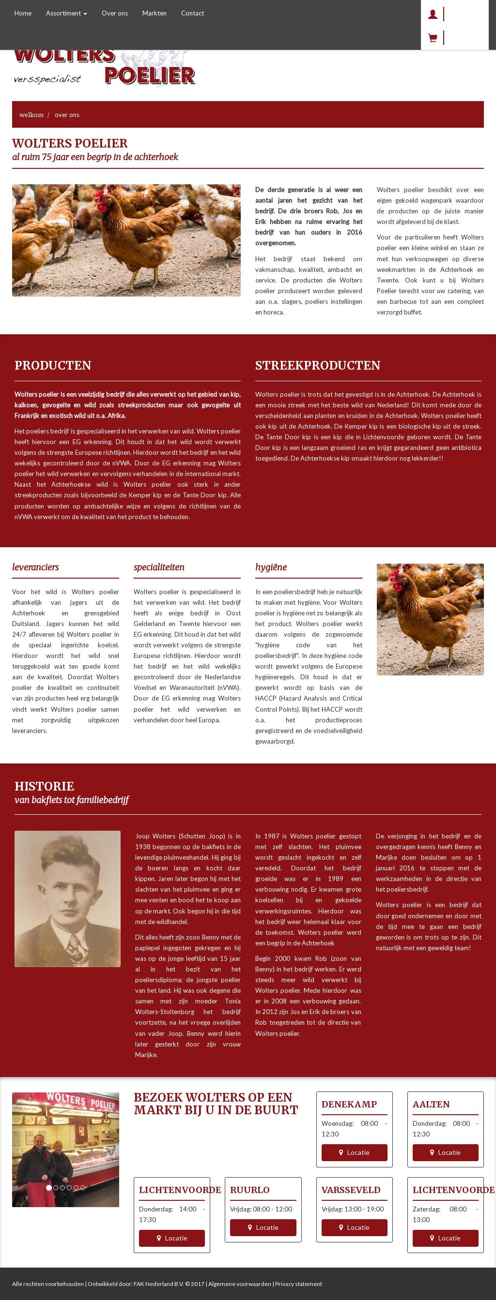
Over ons (115, 13)
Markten (154, 13)
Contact (192, 13)
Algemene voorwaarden (239, 1283)
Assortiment (66, 13)
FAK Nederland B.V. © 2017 (169, 1283)
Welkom (31, 114)
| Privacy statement (296, 1283)
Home (23, 13)
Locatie (354, 1152)
